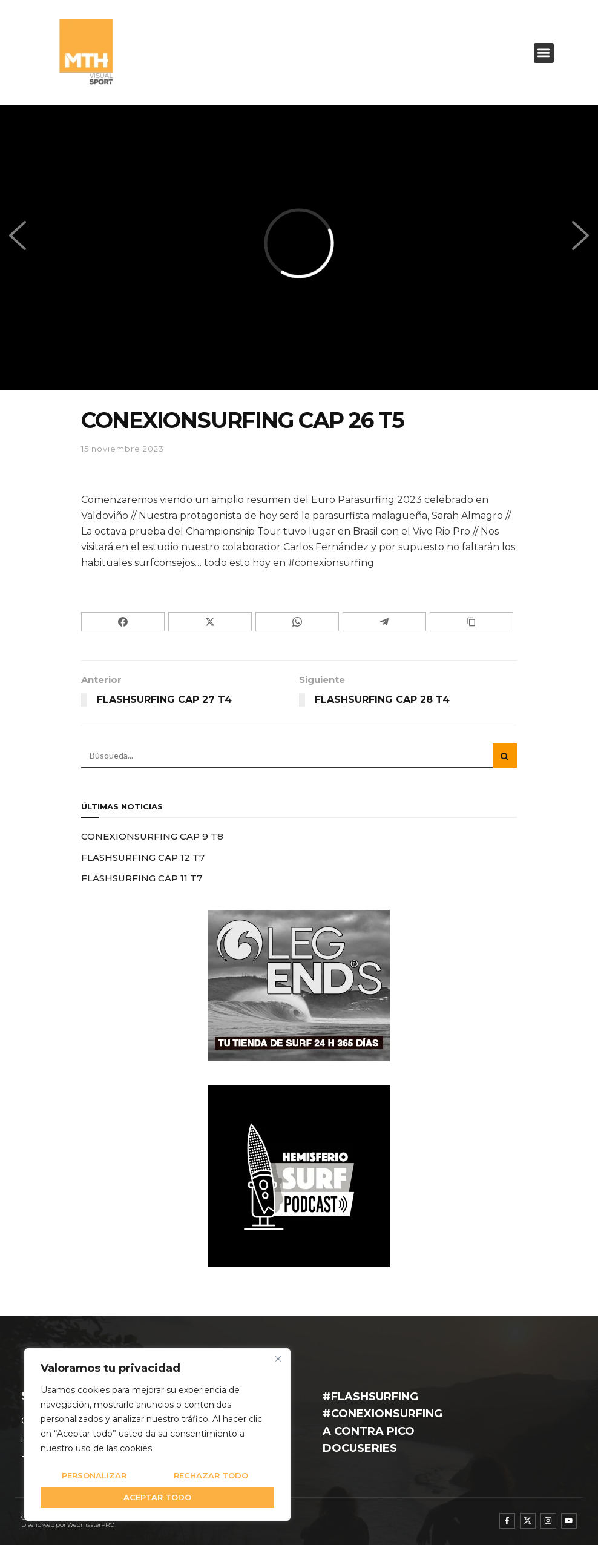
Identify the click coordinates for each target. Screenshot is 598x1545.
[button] (544, 53)
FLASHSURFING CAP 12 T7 (143, 857)
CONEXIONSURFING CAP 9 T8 (152, 836)
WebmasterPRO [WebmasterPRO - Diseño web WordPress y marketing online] (90, 1524)
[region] (157, 1434)
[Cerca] (278, 1358)
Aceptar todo (157, 1497)
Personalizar (94, 1475)
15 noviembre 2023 (122, 448)
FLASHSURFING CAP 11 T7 (141, 878)
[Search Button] (505, 755)
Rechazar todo (211, 1475)
